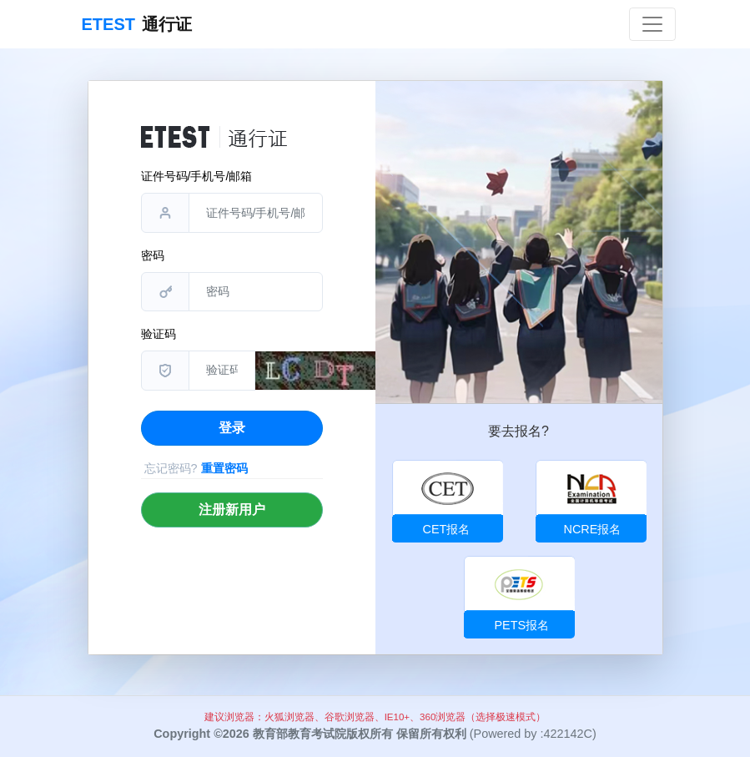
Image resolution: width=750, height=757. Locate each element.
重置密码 (224, 468)
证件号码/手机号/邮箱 (197, 176)
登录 (232, 428)
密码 (152, 255)
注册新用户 (232, 509)
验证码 (158, 334)
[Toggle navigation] (652, 24)
